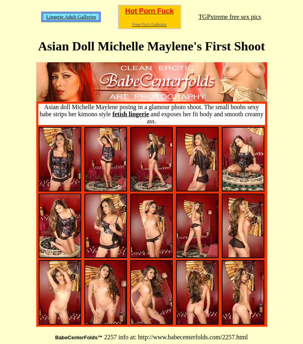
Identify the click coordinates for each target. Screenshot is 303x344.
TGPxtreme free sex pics (229, 16)
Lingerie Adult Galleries (71, 17)
